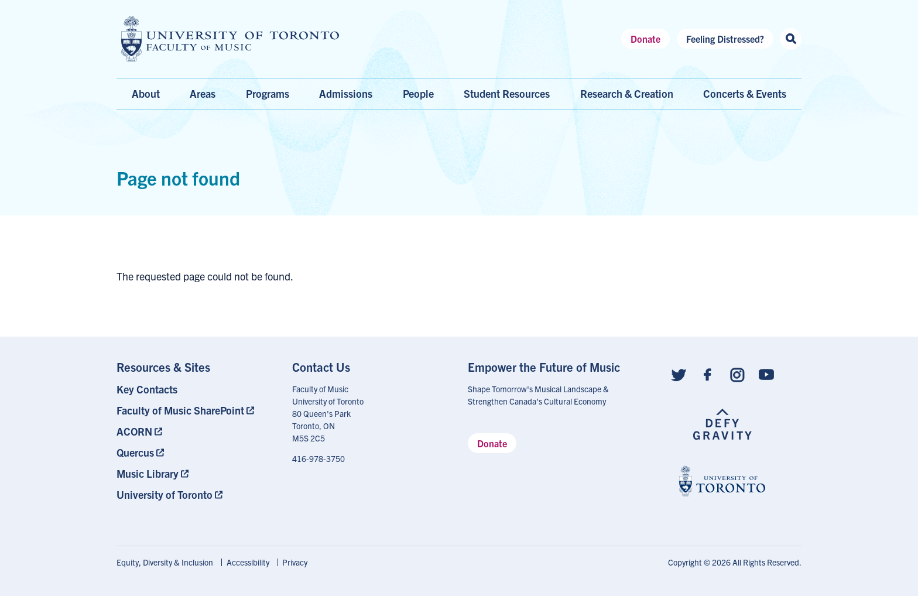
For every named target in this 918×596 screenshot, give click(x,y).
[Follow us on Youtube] (766, 374)
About (146, 93)
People (418, 93)
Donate (645, 38)
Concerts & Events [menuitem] (744, 93)
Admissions (345, 93)
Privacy (294, 562)
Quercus (135, 452)
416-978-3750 (318, 458)
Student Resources (507, 93)
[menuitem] (196, 389)
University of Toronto (165, 494)
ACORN (134, 431)
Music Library (148, 473)
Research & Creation (626, 93)
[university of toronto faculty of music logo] (230, 39)
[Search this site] (790, 39)
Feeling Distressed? (725, 38)
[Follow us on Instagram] (737, 374)
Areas (202, 93)
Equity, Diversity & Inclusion (165, 562)
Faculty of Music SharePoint (180, 410)
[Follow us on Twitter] (678, 374)
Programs (267, 93)
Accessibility (248, 562)
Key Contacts (147, 389)
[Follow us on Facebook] (708, 374)
